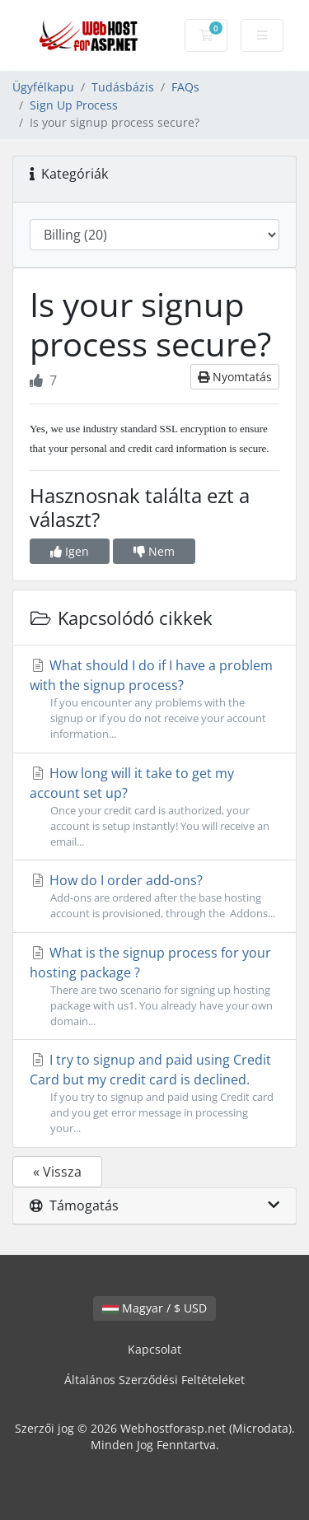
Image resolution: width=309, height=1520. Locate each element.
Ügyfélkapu (43, 87)
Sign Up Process (74, 105)
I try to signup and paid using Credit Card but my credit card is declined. (154, 1094)
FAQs (185, 87)
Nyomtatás (235, 377)
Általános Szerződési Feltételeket (154, 1379)
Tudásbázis (122, 87)
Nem (154, 551)
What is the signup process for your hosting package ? (154, 987)
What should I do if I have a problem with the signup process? (154, 699)
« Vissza (57, 1172)
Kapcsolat (154, 1349)
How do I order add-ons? (154, 896)
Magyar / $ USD (154, 1308)
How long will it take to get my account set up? (154, 807)
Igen (69, 551)
